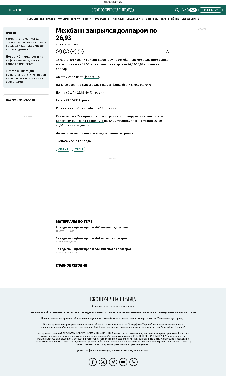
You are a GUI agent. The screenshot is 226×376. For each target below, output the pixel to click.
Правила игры (102, 18)
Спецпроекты (135, 18)
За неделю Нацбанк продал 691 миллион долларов (92, 227)
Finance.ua (91, 77)
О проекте (59, 312)
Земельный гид (170, 18)
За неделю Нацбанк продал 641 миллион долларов (92, 238)
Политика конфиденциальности (86, 312)
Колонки (63, 18)
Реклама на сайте (40, 312)
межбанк (63, 149)
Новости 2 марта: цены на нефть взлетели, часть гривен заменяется (24, 60)
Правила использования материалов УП (132, 312)
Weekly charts (190, 18)
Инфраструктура (81, 18)
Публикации (47, 18)
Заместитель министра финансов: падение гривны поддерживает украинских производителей (26, 44)
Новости (32, 18)
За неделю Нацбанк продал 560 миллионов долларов (94, 249)
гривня (78, 149)
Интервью (152, 18)
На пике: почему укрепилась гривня (106, 133)
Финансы (118, 18)
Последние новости (20, 100)
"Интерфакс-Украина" (140, 324)
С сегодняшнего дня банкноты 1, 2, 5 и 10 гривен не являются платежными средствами (26, 76)
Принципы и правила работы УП (177, 312)
